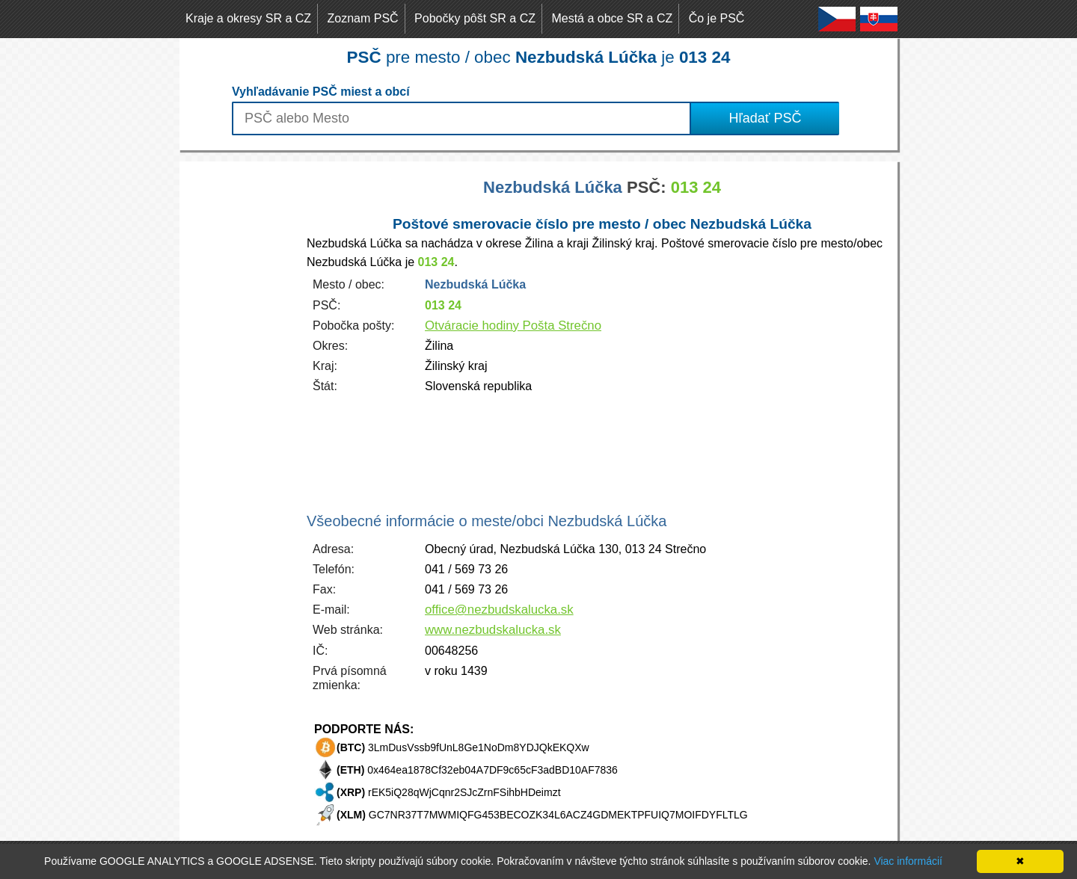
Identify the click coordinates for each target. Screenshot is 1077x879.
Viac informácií (908, 861)
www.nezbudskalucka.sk (493, 630)
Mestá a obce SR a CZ (611, 18)
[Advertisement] (239, 385)
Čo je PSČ (717, 18)
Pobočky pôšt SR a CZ (475, 18)
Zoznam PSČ (363, 18)
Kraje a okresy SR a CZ (248, 18)
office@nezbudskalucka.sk (499, 609)
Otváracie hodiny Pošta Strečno (513, 325)
